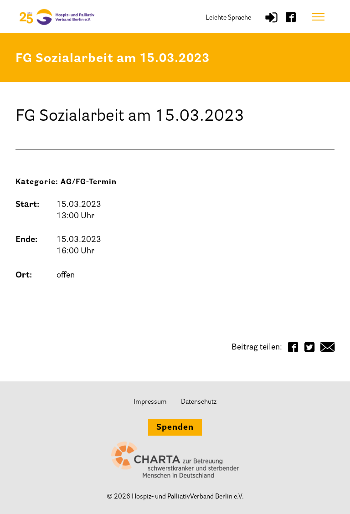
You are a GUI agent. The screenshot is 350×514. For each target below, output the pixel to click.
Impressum (150, 402)
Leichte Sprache (228, 18)
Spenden (175, 428)
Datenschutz (198, 402)
